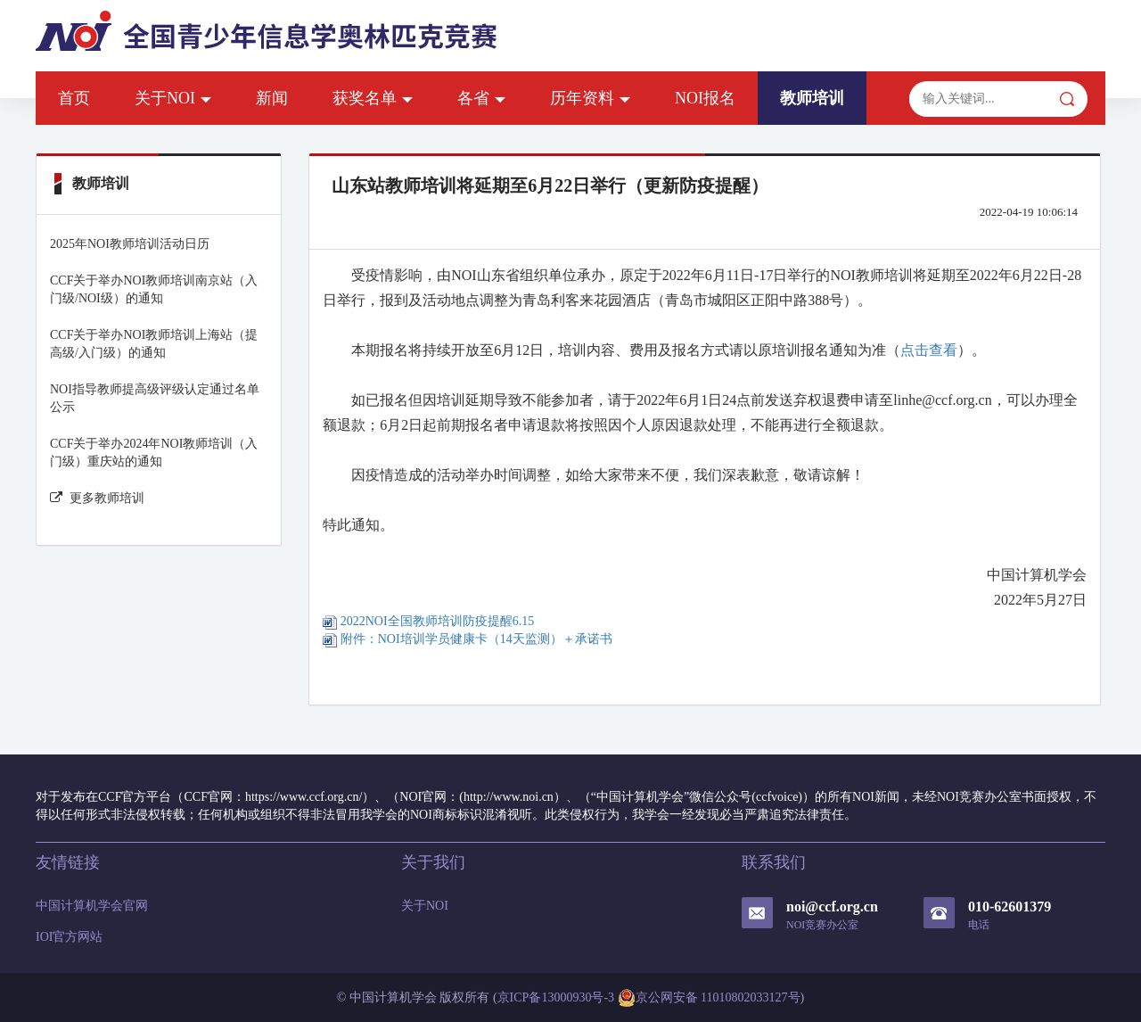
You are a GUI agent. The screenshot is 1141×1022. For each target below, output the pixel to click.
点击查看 (928, 350)
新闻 (272, 98)
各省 (481, 98)
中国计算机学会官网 (92, 905)
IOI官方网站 (69, 937)
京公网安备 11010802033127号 (709, 998)
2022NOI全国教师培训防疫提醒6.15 (428, 621)
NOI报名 (705, 98)
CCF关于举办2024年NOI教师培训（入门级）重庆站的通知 (154, 452)
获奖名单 (372, 98)
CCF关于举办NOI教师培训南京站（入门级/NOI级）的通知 (154, 289)
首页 (74, 98)
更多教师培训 (97, 498)
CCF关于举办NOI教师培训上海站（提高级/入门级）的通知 (154, 343)
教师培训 (812, 98)
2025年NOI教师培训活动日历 (129, 244)
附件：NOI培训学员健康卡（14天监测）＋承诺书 (467, 639)
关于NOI (173, 98)
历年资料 (590, 98)
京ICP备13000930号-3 (555, 997)
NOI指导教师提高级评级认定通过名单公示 (154, 398)
